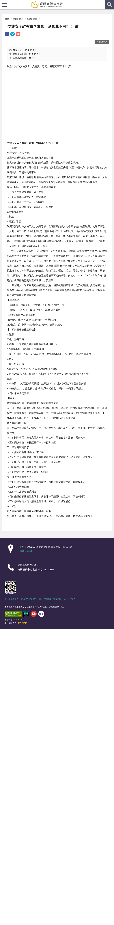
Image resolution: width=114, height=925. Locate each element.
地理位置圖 (26, 551)
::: (2, 2)
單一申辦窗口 (45, 599)
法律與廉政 (18, 18)
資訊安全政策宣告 (29, 599)
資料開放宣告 (69, 599)
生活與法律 (32, 18)
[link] (7, 34)
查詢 (109, 4)
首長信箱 (57, 599)
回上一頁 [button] (103, 41)
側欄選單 (4, 5)
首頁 (7, 18)
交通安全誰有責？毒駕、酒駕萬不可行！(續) (43, 26)
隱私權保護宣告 (12, 599)
